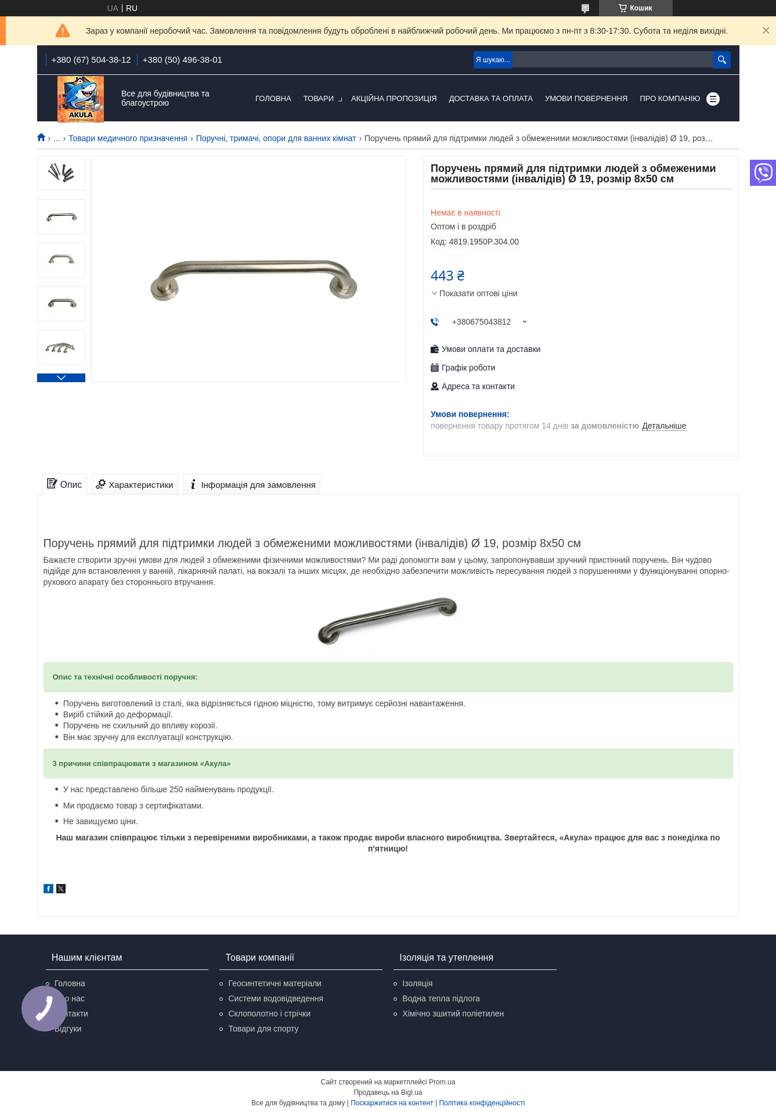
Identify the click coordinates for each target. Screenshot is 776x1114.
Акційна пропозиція (394, 98)
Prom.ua (442, 1082)
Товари (319, 98)
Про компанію (670, 98)
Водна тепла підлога (440, 998)
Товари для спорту (263, 1028)
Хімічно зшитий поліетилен (453, 1013)
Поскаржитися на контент (392, 1103)
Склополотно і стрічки (269, 1013)
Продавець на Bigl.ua (387, 1092)
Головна (273, 98)
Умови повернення (586, 98)
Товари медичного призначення (127, 138)
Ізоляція (417, 983)
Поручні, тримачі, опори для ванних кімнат (276, 138)
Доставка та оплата (491, 98)
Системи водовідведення (275, 998)
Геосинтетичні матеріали (274, 983)
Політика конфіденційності (482, 1103)
